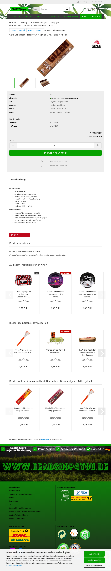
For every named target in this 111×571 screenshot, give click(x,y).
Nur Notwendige (94, 560)
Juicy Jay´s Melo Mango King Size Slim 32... (23, 409)
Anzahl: (12, 141)
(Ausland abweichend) (71, 98)
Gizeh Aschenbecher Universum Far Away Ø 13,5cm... (87, 294)
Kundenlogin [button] (82, 2)
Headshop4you (14, 491)
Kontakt (12, 498)
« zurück (22, 30)
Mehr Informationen (94, 566)
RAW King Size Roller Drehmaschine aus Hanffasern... (87, 352)
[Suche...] (36, 9)
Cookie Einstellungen (16, 518)
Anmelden (62, 255)
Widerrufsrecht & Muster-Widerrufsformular (25, 512)
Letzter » (39, 30)
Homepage (45, 439)
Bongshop (28, 17)
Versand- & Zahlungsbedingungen (21, 494)
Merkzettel (97, 2)
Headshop (16, 17)
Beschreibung (18, 179)
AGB (11, 505)
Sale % (85, 17)
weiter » (31, 30)
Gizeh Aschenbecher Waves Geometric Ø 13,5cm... (55, 294)
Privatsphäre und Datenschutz (20, 508)
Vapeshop (41, 17)
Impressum (13, 501)
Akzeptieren (94, 554)
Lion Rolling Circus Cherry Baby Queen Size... (55, 409)
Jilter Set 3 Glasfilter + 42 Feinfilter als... (55, 351)
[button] (13, 145)
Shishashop (54, 17)
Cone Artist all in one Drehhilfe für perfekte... (23, 351)
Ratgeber (96, 17)
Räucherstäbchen (70, 17)
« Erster (13, 30)
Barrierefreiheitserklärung (18, 515)
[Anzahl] (55, 145)
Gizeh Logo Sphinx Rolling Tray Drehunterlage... (23, 294)
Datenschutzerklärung (14, 565)
